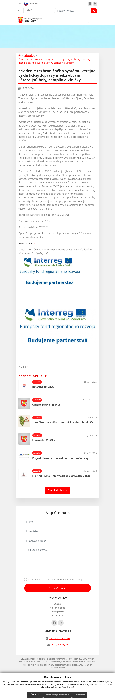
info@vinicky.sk (59, 644)
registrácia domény (45, 664)
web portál (66, 661)
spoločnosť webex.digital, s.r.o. (69, 664)
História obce (57, 608)
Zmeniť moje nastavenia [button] (57, 694)
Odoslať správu (57, 588)
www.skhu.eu (25, 243)
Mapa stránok (54, 661)
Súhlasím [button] (34, 694)
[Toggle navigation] (92, 20)
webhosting (77, 661)
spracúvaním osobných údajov (68, 579)
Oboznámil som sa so (56, 579)
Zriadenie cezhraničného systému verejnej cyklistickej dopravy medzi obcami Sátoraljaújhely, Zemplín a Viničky (54, 60)
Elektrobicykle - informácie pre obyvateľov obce (61, 476)
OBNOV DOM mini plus (46, 404)
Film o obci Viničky (43, 440)
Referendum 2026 (43, 387)
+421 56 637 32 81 (59, 638)
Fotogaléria (57, 611)
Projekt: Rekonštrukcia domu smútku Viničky (60, 458)
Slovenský (31, 4)
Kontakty (57, 615)
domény (32, 664)
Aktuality (30, 55)
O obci (57, 604)
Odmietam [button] (80, 694)
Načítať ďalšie (57, 490)
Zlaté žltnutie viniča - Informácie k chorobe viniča (62, 422)
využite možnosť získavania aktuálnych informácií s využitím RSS (51, 658)
